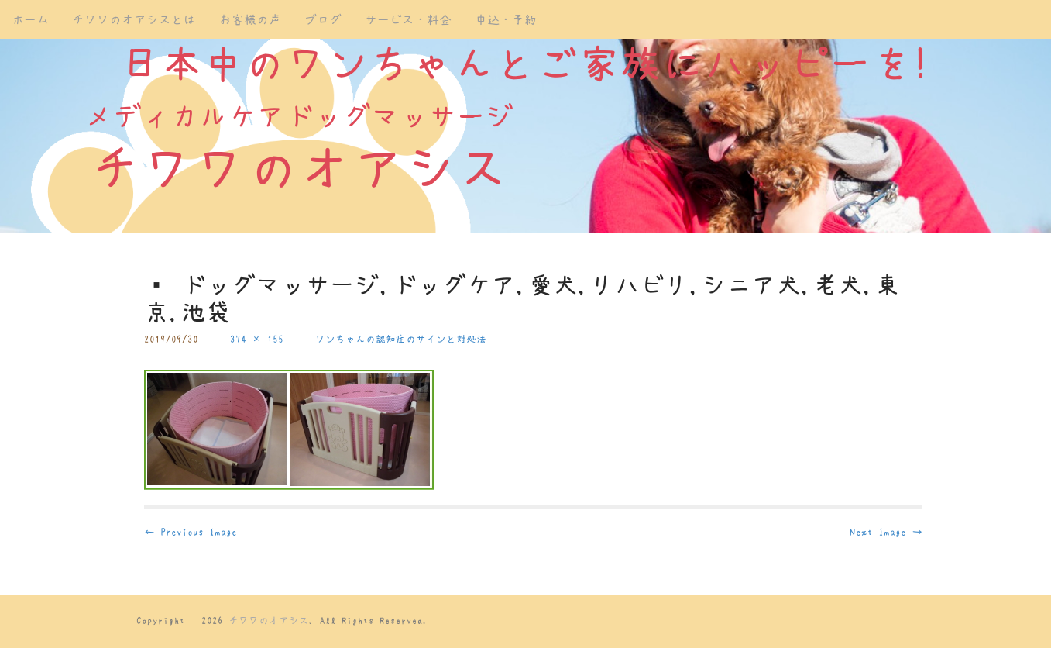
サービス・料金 (408, 19)
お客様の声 (250, 19)
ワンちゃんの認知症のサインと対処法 (400, 339)
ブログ (323, 19)
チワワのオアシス (268, 620)
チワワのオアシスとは (134, 19)
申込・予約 (506, 19)
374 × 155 (256, 339)
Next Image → (886, 531)
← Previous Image (190, 531)
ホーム (30, 19)
